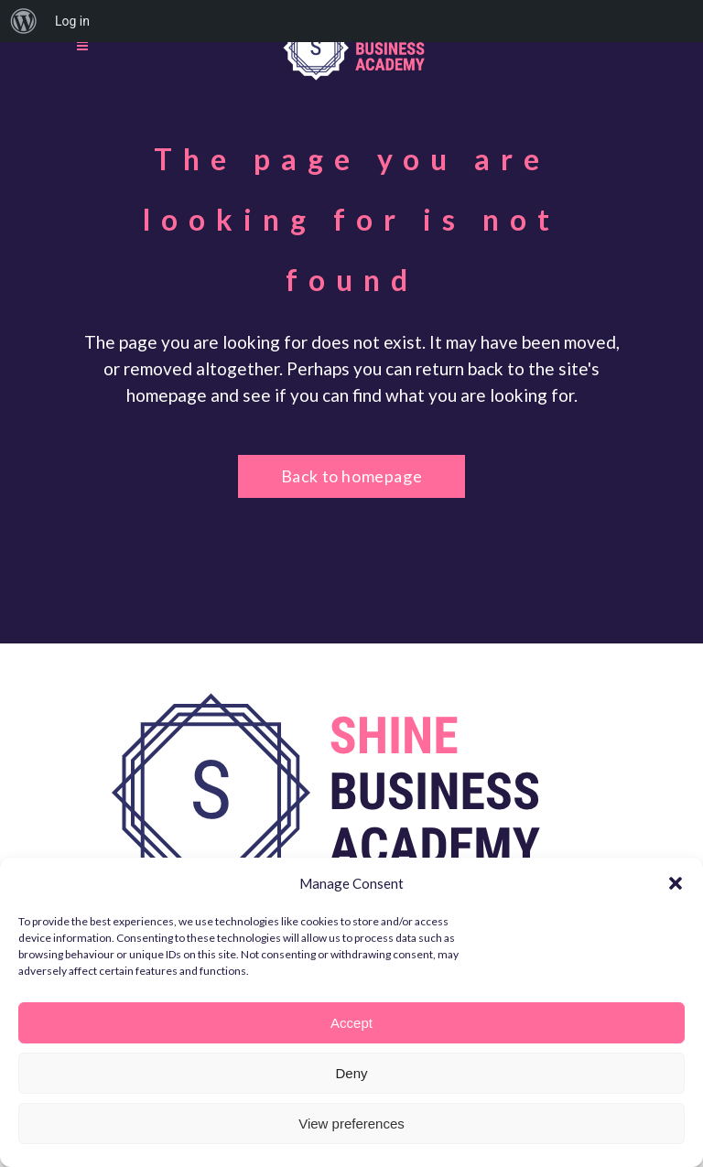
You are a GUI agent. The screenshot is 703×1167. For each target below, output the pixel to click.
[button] (675, 883)
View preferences (351, 1123)
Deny (351, 1073)
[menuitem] (24, 21)
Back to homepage (352, 476)
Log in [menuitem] (72, 21)
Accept (351, 1023)
